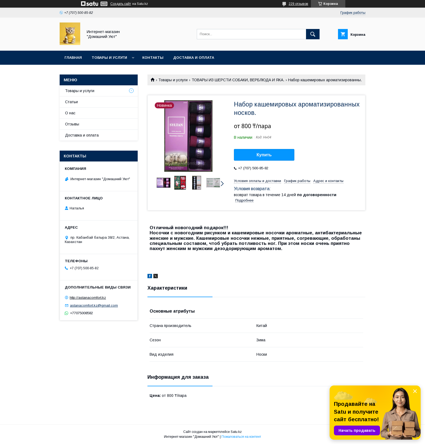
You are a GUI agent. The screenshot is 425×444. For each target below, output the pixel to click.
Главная (73, 58)
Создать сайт (120, 4)
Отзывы (72, 124)
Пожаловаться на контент (241, 437)
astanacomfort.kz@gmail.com (94, 305)
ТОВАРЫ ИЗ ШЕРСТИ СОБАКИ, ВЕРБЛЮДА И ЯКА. (238, 80)
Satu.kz (236, 432)
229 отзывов (298, 4)
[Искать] (313, 34)
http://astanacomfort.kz (88, 298)
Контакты (152, 58)
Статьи (71, 102)
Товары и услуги (109, 58)
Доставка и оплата (193, 58)
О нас (70, 113)
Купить (264, 155)
